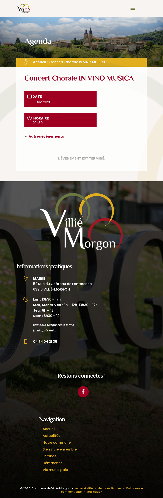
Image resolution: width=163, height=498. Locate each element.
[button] (132, 11)
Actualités (51, 435)
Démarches (52, 463)
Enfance (49, 456)
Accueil (39, 62)
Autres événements (46, 136)
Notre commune (57, 442)
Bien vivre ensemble (60, 449)
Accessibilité (84, 488)
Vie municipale (55, 469)
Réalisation (94, 492)
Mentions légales (109, 488)
